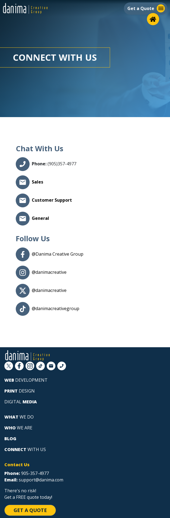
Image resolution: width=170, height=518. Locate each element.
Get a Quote (30, 510)
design (19, 391)
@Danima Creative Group (57, 254)
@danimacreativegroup (55, 308)
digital (20, 402)
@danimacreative (49, 272)
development (26, 380)
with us (25, 449)
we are (18, 428)
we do (19, 417)
